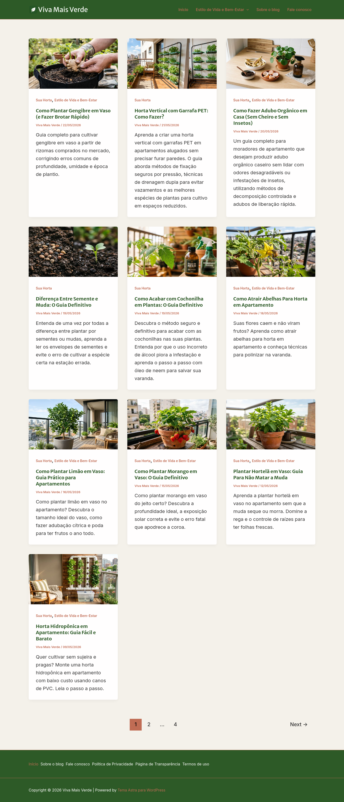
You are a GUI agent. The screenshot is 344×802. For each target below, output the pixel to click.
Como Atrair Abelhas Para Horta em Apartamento (270, 302)
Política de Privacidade (117, 764)
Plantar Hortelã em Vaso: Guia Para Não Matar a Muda (268, 474)
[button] (246, 9)
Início (183, 9)
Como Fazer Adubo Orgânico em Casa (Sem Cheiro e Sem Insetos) (270, 117)
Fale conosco (299, 9)
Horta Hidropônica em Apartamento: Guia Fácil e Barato (66, 632)
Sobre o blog (268, 9)
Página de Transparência (164, 764)
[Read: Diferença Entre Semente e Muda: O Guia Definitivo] (73, 251)
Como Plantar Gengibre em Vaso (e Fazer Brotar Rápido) (73, 114)
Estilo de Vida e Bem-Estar (222, 9)
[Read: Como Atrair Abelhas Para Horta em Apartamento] (270, 251)
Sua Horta (44, 100)
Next (299, 724)
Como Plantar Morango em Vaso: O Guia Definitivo (165, 474)
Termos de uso (203, 764)
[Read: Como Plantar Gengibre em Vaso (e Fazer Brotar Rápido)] (73, 63)
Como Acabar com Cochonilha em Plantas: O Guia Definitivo (168, 302)
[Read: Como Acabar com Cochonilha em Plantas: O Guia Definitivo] (171, 251)
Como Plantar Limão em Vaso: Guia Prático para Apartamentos (70, 477)
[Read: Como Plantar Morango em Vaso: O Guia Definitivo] (171, 424)
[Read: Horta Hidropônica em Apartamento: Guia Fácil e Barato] (73, 579)
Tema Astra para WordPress (143, 790)
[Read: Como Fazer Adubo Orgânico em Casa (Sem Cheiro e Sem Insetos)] (270, 63)
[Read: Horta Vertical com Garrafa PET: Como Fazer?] (171, 63)
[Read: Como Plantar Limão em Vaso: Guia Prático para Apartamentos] (73, 424)
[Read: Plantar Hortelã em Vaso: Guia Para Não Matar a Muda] (270, 424)
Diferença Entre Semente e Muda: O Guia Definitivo (67, 302)
